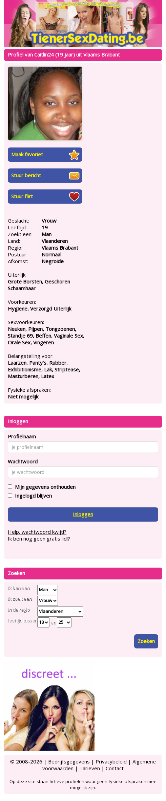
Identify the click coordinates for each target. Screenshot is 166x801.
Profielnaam (22, 436)
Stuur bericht (26, 175)
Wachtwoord (23, 461)
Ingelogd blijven (32, 495)
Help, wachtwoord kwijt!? (37, 531)
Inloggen (83, 514)
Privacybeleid (111, 761)
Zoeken (146, 641)
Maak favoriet (27, 154)
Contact (115, 768)
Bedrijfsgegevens (69, 761)
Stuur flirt (22, 196)
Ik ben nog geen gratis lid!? (39, 538)
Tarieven (89, 768)
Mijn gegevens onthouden (44, 486)
